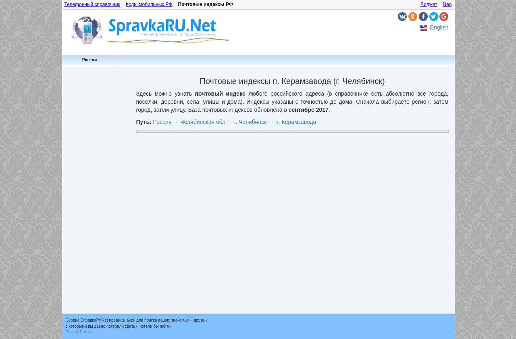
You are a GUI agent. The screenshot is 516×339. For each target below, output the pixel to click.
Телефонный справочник (92, 4)
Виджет (428, 4)
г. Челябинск (250, 122)
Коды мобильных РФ (149, 4)
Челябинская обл (202, 122)
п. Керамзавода (295, 122)
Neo (447, 4)
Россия (89, 60)
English (439, 27)
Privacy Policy (78, 332)
